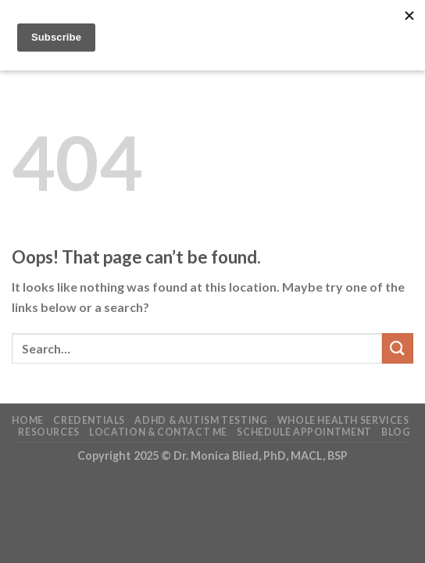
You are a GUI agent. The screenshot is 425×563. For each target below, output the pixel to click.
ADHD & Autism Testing (200, 420)
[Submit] (397, 348)
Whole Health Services (343, 420)
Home (27, 420)
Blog (395, 432)
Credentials (89, 420)
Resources (49, 432)
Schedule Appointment (304, 432)
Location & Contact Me (158, 432)
